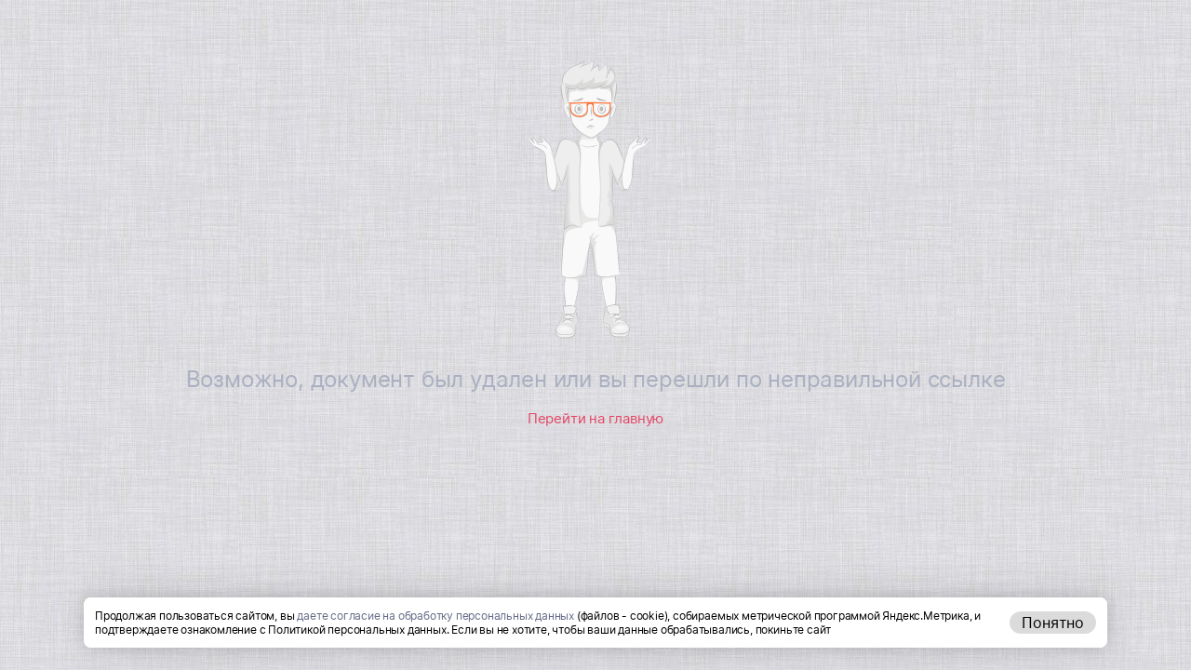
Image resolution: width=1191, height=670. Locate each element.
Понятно (1053, 622)
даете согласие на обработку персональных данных (435, 616)
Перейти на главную (595, 418)
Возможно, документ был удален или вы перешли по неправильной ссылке (596, 379)
